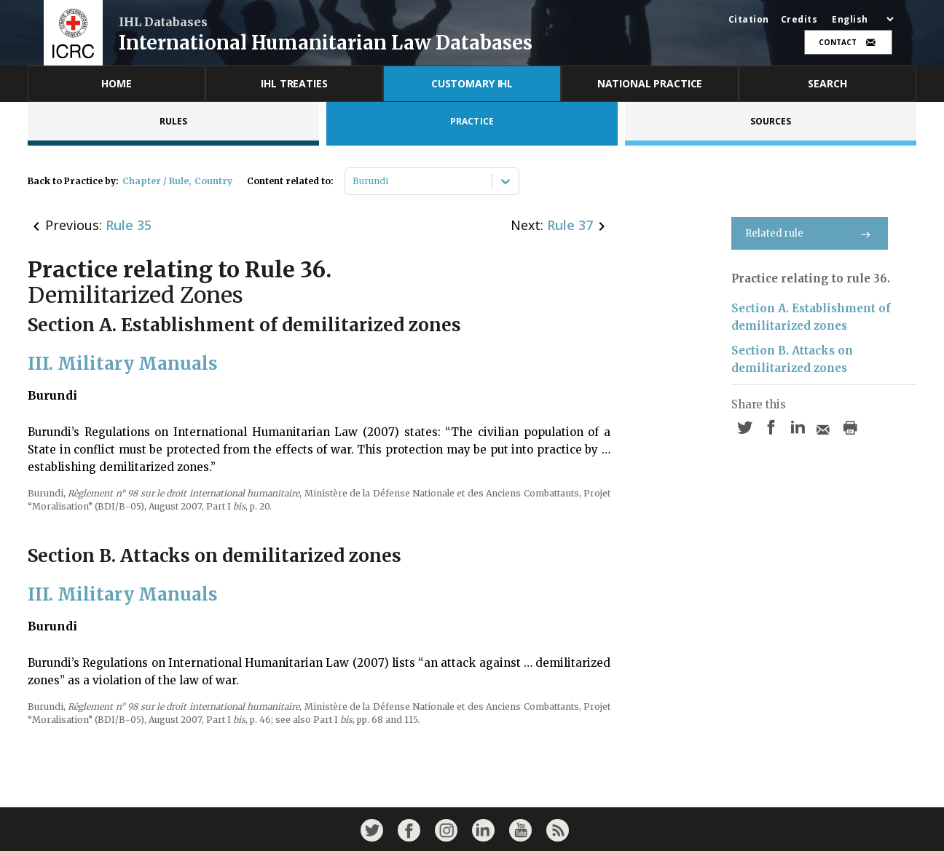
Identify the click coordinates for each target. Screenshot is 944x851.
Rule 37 (570, 225)
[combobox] (354, 181)
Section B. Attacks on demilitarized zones (792, 359)
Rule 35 (129, 225)
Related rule (809, 233)
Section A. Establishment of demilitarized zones (811, 317)
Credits (799, 19)
